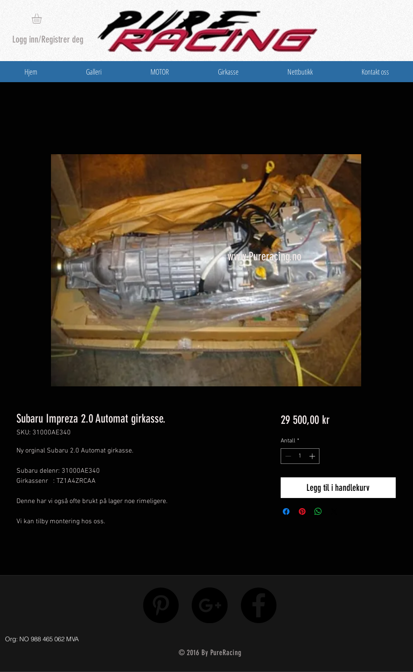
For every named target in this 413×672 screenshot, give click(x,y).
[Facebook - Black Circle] (258, 605)
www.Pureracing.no (264, 256)
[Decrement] (287, 456)
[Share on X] (334, 511)
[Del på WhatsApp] (318, 511)
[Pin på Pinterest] (302, 511)
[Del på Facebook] (286, 511)
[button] (43, 18)
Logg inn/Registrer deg (47, 39)
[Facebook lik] (351, 637)
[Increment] (313, 456)
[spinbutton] (300, 456)
